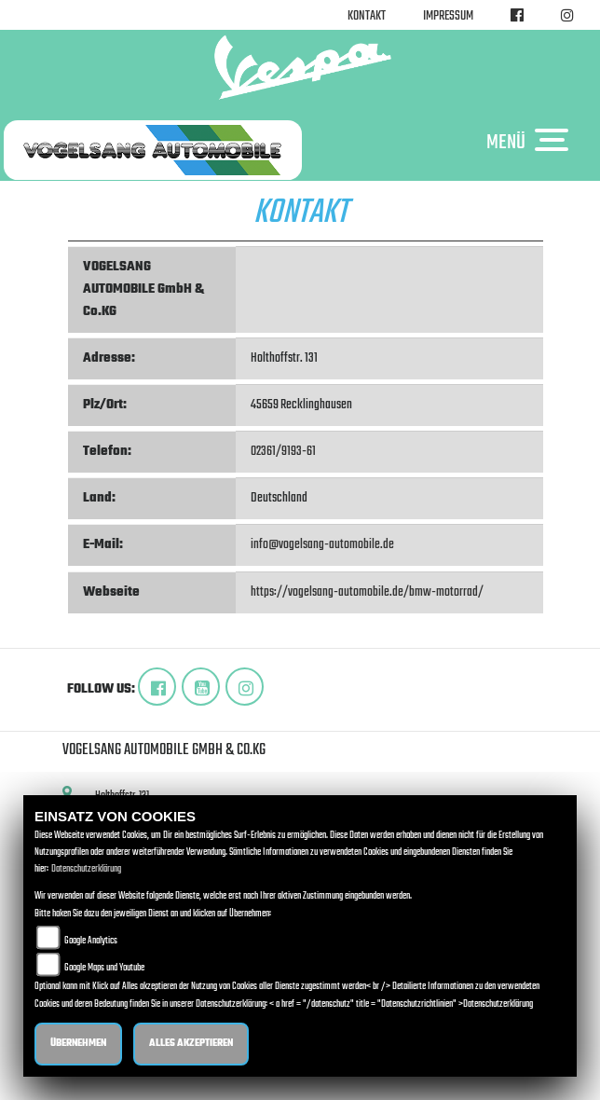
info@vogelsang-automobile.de (322, 545)
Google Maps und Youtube (104, 968)
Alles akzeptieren (191, 1044)
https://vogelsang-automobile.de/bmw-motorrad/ (367, 592)
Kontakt (367, 16)
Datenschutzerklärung (86, 869)
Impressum (448, 16)
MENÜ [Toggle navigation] (532, 142)
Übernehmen (78, 1044)
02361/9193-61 (283, 451)
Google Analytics (90, 941)
